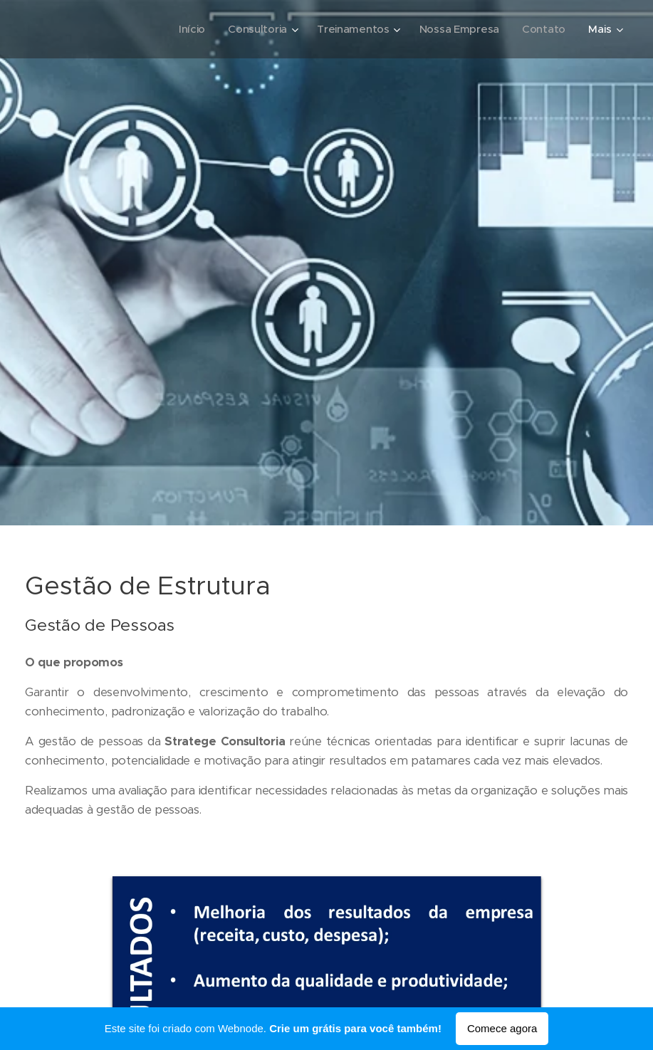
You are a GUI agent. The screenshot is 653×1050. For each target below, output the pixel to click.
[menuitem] (186, 29)
